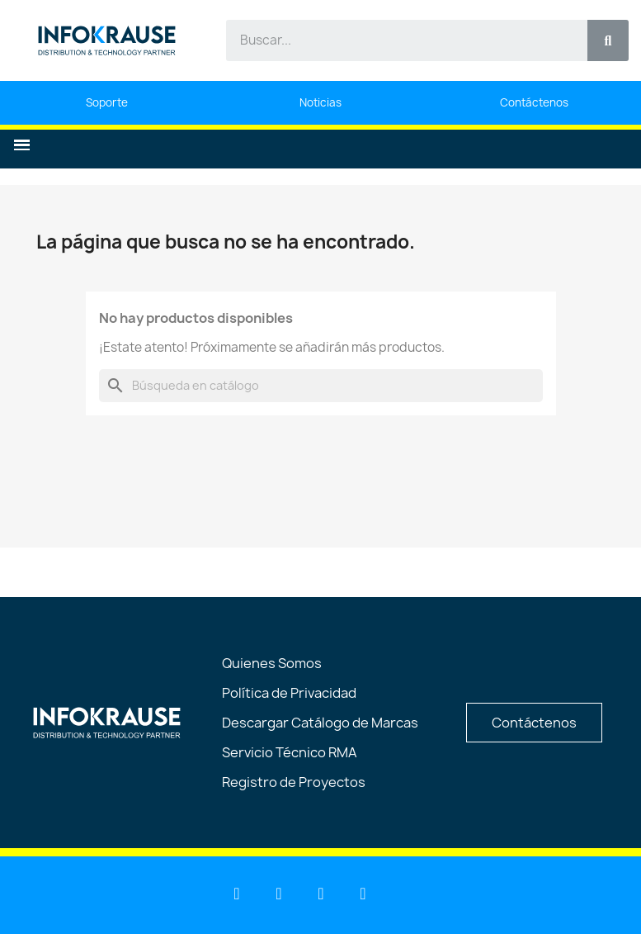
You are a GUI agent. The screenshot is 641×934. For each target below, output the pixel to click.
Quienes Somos (272, 663)
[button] (21, 145)
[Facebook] (320, 893)
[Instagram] (362, 893)
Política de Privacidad (289, 693)
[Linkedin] (236, 893)
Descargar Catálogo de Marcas (320, 723)
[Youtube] (278, 893)
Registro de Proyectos (293, 782)
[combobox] (397, 40)
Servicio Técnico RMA (289, 752)
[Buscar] (321, 385)
